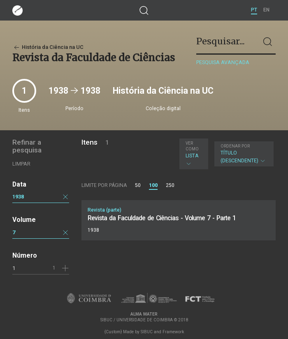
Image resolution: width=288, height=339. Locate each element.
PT (254, 10)
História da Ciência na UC (48, 47)
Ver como (192, 146)
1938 (18, 197)
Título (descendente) (243, 153)
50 (138, 185)
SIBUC (147, 332)
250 (170, 185)
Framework (173, 332)
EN (266, 10)
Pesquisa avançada (222, 62)
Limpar (21, 164)
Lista (193, 154)
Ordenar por (235, 146)
